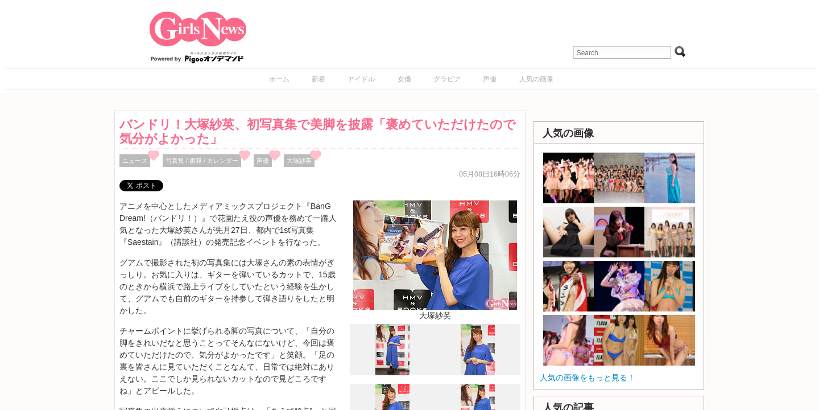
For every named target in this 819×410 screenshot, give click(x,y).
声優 (490, 79)
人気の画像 (536, 79)
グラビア (447, 79)
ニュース (134, 160)
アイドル (361, 79)
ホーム (279, 79)
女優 (404, 79)
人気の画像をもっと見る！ (587, 377)
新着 (318, 79)
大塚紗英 (299, 160)
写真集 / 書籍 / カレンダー (202, 160)
